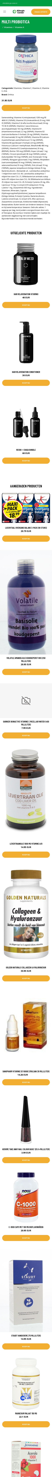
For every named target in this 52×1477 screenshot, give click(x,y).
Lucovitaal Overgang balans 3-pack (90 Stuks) (26, 527)
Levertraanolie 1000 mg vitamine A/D (26, 843)
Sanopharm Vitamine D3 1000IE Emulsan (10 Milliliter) (26, 1071)
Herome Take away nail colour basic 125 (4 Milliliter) (26, 1149)
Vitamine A (19, 27)
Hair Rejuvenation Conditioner (26, 372)
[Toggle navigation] (5, 12)
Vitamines (8, 27)
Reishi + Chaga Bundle (26, 449)
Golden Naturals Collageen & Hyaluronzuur (26, 967)
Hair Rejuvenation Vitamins (26, 294)
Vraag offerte (40, 12)
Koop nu (26, 108)
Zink (5, 91)
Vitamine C (27, 88)
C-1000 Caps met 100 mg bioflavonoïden (26, 1227)
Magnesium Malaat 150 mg (26, 1413)
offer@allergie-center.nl (10, 3)
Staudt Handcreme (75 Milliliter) (26, 1335)
